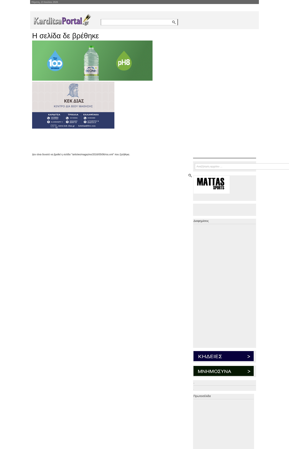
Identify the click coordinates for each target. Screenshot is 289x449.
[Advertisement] (103, 141)
